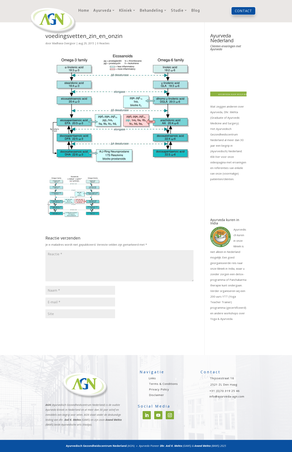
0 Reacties (103, 43)
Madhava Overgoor (63, 43)
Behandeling (151, 10)
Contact (243, 11)
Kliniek (125, 10)
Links (152, 378)
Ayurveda (102, 10)
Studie (177, 10)
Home (83, 10)
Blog (195, 10)
